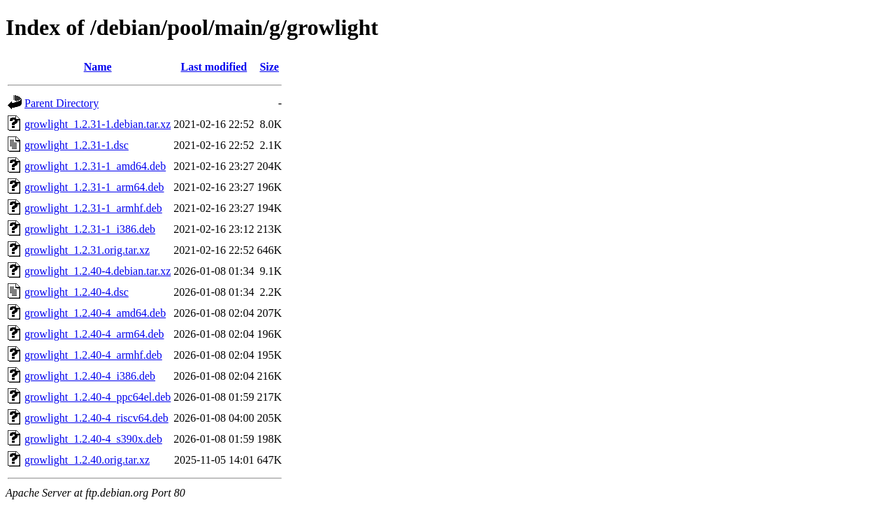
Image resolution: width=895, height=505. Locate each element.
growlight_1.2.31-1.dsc (76, 145)
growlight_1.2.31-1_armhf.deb (93, 208)
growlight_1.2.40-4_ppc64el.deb (97, 397)
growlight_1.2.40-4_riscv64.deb (96, 418)
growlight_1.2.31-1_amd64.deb (95, 166)
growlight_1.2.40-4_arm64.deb (94, 334)
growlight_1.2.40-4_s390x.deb (93, 439)
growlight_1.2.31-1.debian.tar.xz (97, 124)
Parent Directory (61, 103)
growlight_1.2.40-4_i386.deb (89, 376)
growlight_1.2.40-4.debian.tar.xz (97, 271)
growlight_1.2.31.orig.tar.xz (87, 250)
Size (269, 67)
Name (98, 67)
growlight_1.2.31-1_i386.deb (89, 229)
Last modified (214, 67)
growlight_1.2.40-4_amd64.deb (95, 313)
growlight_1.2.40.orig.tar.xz (87, 460)
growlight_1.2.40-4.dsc (76, 292)
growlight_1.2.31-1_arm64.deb (94, 187)
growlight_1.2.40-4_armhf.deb (93, 355)
